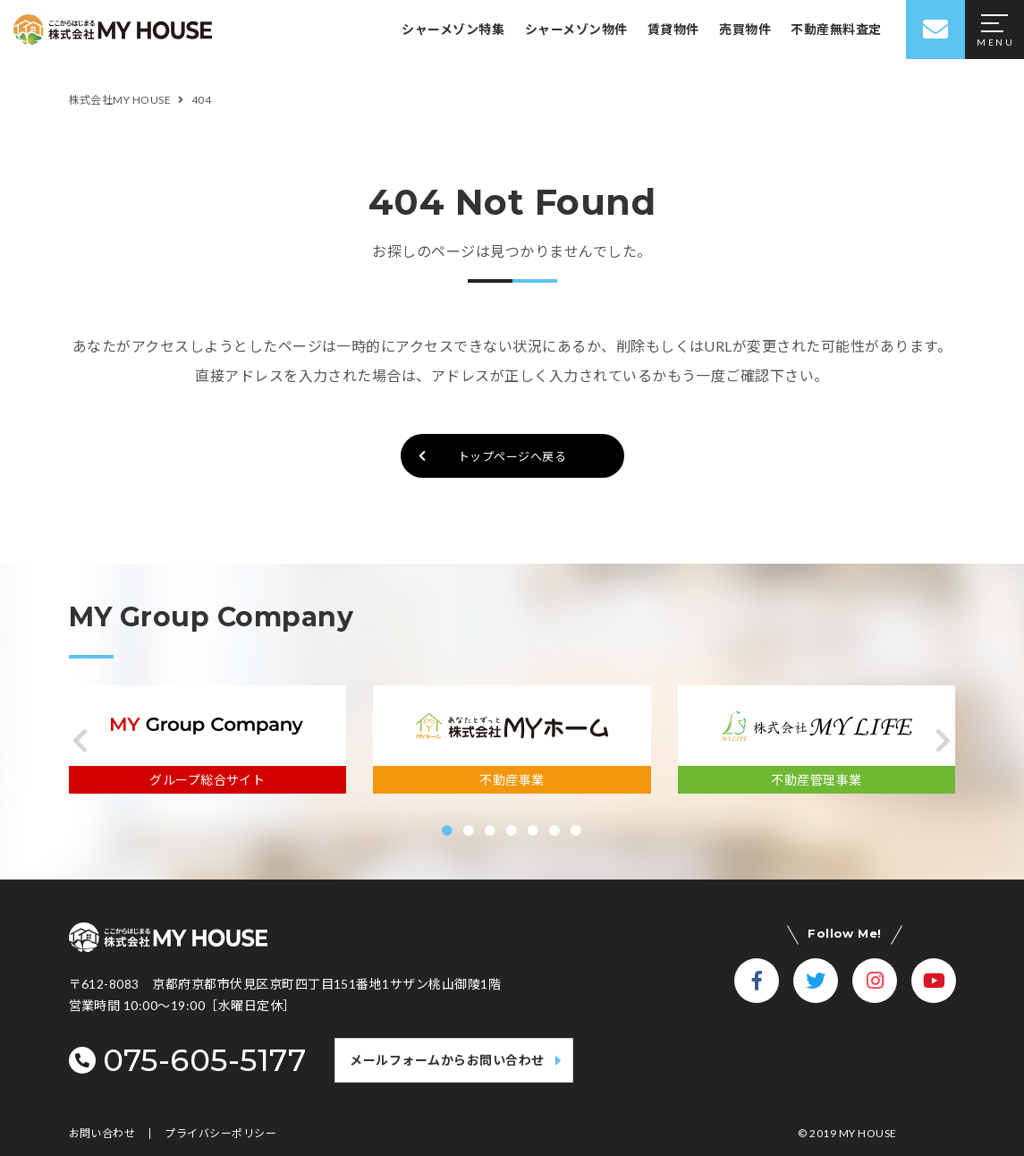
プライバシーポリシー (220, 1133)
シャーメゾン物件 (576, 29)
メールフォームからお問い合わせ (447, 1059)
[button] (81, 741)
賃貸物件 (673, 29)
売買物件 (745, 29)
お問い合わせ (102, 1133)
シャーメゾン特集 (453, 29)
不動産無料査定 (836, 29)
